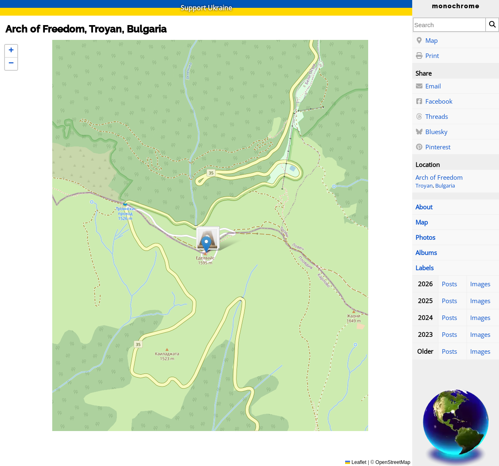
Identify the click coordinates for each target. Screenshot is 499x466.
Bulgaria (445, 185)
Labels (424, 268)
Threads (431, 116)
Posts (449, 284)
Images (480, 284)
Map (426, 40)
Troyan (424, 185)
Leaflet (355, 462)
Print (427, 55)
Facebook (434, 101)
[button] (206, 244)
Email (428, 86)
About (423, 207)
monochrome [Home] (456, 6)
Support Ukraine (206, 7)
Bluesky (431, 132)
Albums (426, 252)
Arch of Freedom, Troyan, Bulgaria (86, 29)
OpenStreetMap (393, 462)
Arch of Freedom (439, 177)
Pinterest (432, 147)
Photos (425, 237)
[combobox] (449, 24)
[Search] (492, 24)
